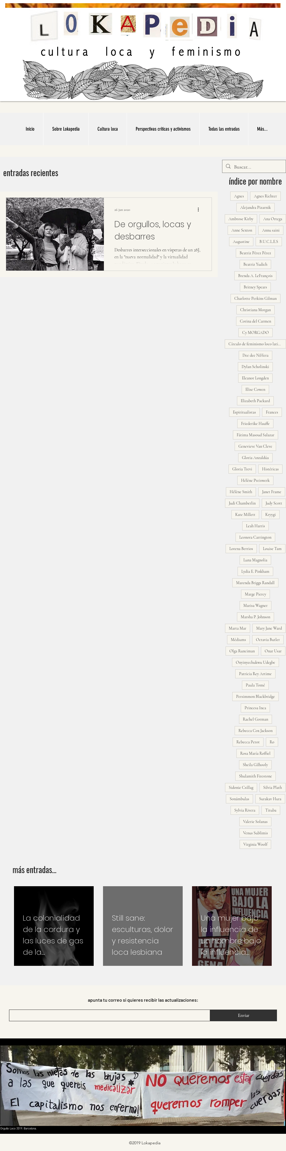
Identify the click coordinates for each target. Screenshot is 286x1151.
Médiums (238, 639)
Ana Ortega (272, 218)
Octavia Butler (268, 639)
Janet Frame (271, 491)
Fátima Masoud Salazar (255, 434)
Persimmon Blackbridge (255, 696)
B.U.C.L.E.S (268, 241)
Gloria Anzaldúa (255, 457)
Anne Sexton (241, 230)
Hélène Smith (241, 491)
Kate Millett (245, 514)
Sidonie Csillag (241, 787)
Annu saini (271, 230)
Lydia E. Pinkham (255, 571)
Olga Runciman (242, 651)
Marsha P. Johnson (255, 616)
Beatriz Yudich (255, 264)
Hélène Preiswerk (255, 480)
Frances (272, 412)
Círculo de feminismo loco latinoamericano (257, 343)
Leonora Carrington (255, 537)
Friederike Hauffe (255, 423)
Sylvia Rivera (244, 810)
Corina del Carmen (255, 321)
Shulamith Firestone (255, 776)
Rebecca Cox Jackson (255, 730)
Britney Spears (255, 287)
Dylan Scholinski (255, 366)
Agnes (239, 196)
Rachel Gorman (255, 719)
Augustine (241, 241)
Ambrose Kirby (241, 218)
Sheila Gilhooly (255, 764)
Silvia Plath (272, 787)
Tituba (270, 810)
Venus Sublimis (255, 833)
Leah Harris (255, 525)
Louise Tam (272, 548)
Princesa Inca (255, 707)
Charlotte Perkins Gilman (255, 298)
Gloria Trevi (242, 469)
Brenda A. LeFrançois (255, 275)
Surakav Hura (270, 798)
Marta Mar (237, 628)
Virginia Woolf (255, 844)
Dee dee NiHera (255, 355)
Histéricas (270, 469)
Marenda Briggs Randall (255, 582)
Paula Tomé (255, 685)
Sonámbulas (239, 798)
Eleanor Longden (255, 378)
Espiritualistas (244, 412)
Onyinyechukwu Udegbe (255, 662)
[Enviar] (243, 1015)
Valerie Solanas (255, 821)
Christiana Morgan (255, 309)
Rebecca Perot (248, 742)
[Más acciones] (200, 209)
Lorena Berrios (241, 548)
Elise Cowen (255, 389)
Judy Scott (274, 503)
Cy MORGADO (255, 332)
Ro (272, 742)
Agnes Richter (265, 196)
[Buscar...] (253, 167)
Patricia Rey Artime (255, 673)
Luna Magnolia (255, 560)
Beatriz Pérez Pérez (255, 252)
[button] (107, 129)
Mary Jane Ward (269, 628)
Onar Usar (273, 651)
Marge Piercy (255, 594)
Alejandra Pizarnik (255, 207)
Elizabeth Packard (255, 400)
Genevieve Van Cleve (255, 446)
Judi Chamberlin (242, 503)
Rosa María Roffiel (255, 753)
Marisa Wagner (255, 605)
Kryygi (270, 514)
